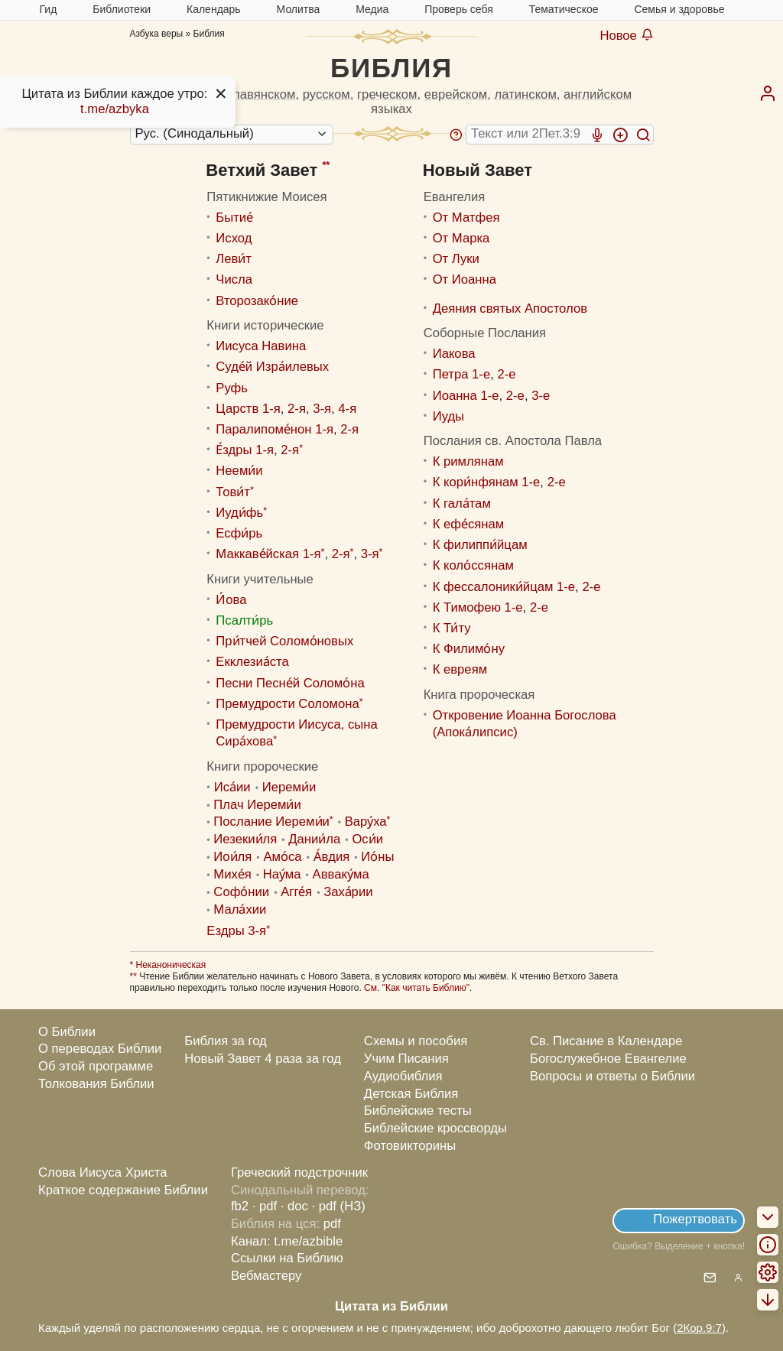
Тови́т (233, 492)
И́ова (231, 600)
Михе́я (232, 874)
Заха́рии (347, 892)
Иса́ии (232, 787)
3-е (540, 395)
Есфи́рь (239, 533)
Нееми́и (239, 470)
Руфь (232, 388)
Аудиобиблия (403, 1076)
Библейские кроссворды (435, 1128)
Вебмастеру (266, 1275)
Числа (234, 279)
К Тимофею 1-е (478, 607)
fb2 (240, 1206)
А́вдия (332, 856)
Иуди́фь (239, 512)
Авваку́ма (341, 874)
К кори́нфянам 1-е (487, 482)
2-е (506, 374)
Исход (234, 238)
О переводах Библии (99, 1048)
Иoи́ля (232, 856)
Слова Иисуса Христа (102, 1172)
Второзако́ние (257, 301)
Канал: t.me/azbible (287, 1241)
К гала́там (462, 503)
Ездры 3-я (236, 931)
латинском (526, 94)
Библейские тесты (418, 1110)
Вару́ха (366, 821)
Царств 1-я (248, 408)
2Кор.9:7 (699, 1327)
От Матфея (466, 217)
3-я (322, 408)
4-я (347, 408)
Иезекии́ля (245, 839)
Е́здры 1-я (245, 450)
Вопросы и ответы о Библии (612, 1076)
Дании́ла (314, 839)
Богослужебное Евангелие (608, 1058)
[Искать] (643, 135)
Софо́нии (241, 892)
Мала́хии (239, 909)
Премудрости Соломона (287, 704)
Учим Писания (406, 1058)
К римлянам (468, 461)
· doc (294, 1206)
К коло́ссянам (473, 565)
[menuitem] (767, 93)
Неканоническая (169, 965)
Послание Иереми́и (271, 821)
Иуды (448, 416)
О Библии (67, 1032)
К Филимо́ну (469, 648)
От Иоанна (464, 279)
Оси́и (367, 839)
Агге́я (296, 892)
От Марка (461, 238)
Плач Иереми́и (257, 804)
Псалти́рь (244, 620)
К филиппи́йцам (480, 544)
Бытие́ (234, 217)
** (326, 165)
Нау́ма (282, 874)
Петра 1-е (462, 374)
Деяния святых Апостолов (510, 308)
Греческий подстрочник (299, 1172)
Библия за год (225, 1041)
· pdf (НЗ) (339, 1206)
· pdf (264, 1206)
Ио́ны (377, 856)
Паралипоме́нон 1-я (274, 429)
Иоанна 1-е (466, 395)
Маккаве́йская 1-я (268, 554)
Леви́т (234, 259)
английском (598, 94)
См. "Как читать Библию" (416, 987)
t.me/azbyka (114, 109)
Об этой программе (95, 1066)
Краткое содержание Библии (123, 1190)
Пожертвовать (695, 1219)
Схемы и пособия (415, 1041)
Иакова (454, 353)
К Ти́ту (452, 628)
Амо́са (282, 856)
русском (326, 94)
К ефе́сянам (469, 524)
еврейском (455, 94)
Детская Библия (411, 1093)
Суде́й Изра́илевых (272, 366)
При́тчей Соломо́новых (284, 641)
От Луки (456, 259)
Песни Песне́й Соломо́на (290, 683)
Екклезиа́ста (252, 661)
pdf (332, 1223)
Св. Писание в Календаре (606, 1041)
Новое (626, 35)
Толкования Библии (96, 1084)
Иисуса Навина (261, 346)
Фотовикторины (410, 1145)
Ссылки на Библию (287, 1258)
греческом (387, 94)
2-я (297, 408)
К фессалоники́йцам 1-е (504, 587)
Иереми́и (289, 787)
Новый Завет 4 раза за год (262, 1058)
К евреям (460, 669)
